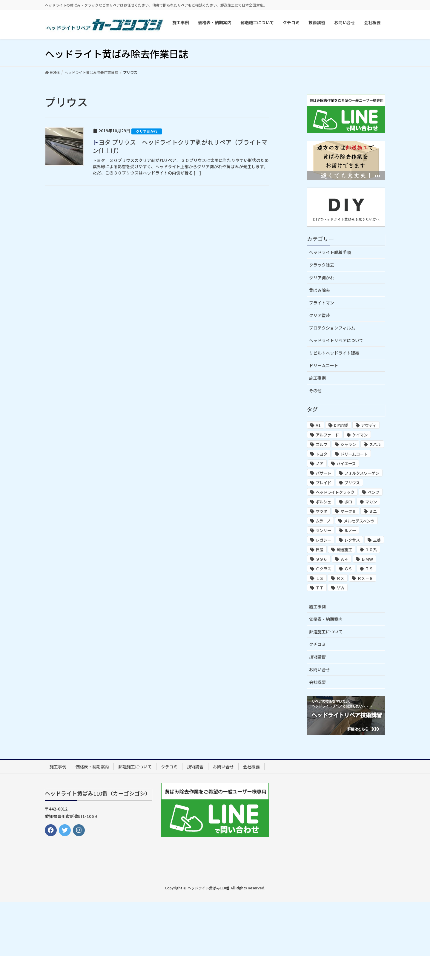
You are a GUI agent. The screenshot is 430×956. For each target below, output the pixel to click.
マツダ (321, 511)
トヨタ (321, 454)
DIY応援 (341, 425)
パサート (323, 473)
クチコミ (317, 644)
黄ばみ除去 (319, 290)
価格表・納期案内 (326, 619)
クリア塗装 (319, 315)
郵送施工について (326, 632)
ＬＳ (319, 578)
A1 (318, 425)
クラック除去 (321, 265)
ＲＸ (340, 578)
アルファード (327, 435)
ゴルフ (321, 444)
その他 (315, 390)
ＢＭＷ (367, 559)
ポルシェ (323, 502)
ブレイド (323, 482)
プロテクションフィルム (332, 328)
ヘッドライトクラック (335, 492)
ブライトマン (321, 303)
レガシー (323, 540)
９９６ (321, 559)
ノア (319, 463)
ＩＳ (369, 569)
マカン (371, 502)
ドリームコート (323, 365)
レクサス (352, 540)
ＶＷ (340, 588)
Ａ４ (344, 559)
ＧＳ (348, 569)
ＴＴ (319, 588)
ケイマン (360, 435)
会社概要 (317, 682)
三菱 (377, 540)
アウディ (368, 425)
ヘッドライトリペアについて (336, 340)
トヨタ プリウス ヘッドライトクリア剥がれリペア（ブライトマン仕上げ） (180, 146)
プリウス (352, 482)
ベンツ (373, 492)
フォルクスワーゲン (361, 473)
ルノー (350, 530)
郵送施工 (344, 549)
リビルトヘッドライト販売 (334, 353)
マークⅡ (348, 511)
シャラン (348, 444)
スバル (375, 444)
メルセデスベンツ (359, 521)
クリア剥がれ (146, 131)
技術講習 (317, 657)
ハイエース (346, 463)
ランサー (323, 530)
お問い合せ (319, 669)
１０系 (371, 549)
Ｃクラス (323, 569)
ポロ (348, 502)
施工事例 (317, 378)
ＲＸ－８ (365, 578)
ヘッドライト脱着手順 (330, 252)
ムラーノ (323, 521)
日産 (319, 549)
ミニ (373, 511)
